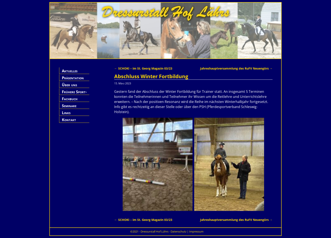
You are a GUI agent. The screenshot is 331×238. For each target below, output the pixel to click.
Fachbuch (69, 98)
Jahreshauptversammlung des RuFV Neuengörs (236, 68)
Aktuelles (69, 70)
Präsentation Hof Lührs (73, 80)
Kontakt (69, 119)
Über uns (69, 84)
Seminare (69, 105)
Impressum (196, 231)
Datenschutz (178, 231)
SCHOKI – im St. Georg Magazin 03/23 (143, 68)
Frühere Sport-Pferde (74, 94)
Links (66, 112)
